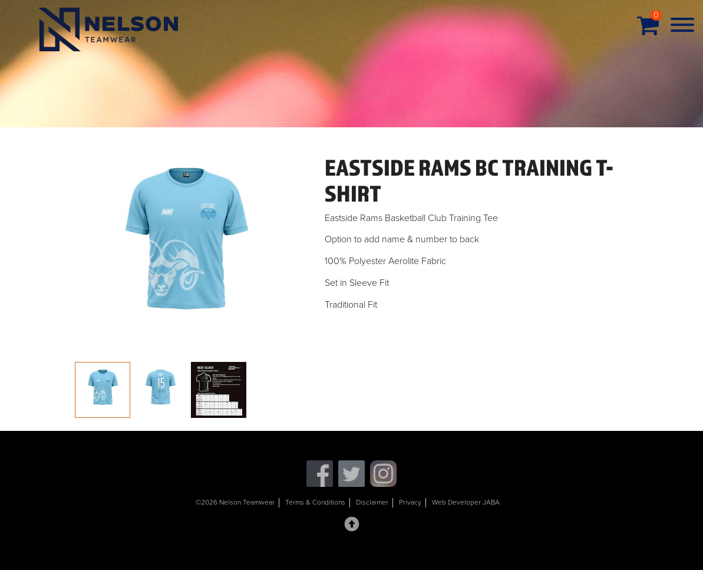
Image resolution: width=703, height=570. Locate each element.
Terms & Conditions (315, 502)
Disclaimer (372, 502)
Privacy (410, 502)
